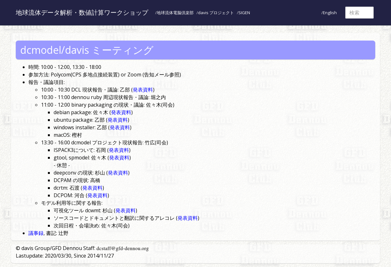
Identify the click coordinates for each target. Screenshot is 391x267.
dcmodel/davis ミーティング (87, 50)
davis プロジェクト (216, 12)
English (330, 12)
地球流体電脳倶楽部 (175, 12)
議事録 (36, 233)
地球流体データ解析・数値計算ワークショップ (82, 12)
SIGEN (244, 12)
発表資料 (143, 89)
